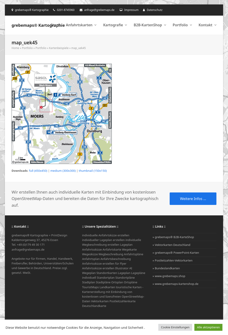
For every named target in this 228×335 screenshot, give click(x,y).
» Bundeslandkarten (166, 268)
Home (15, 48)
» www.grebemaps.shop (169, 276)
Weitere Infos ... (193, 198)
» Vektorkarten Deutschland (171, 245)
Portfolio (27, 48)
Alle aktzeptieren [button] (208, 327)
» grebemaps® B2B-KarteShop (173, 237)
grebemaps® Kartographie (38, 25)
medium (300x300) (63, 171)
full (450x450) (38, 171)
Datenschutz (154, 10)
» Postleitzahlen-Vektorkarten (172, 260)
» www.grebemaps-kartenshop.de (175, 284)
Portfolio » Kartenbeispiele (52, 48)
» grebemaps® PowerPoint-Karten (176, 253)
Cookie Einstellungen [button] (175, 327)
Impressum (131, 10)
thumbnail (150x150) (93, 171)
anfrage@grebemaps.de (99, 10)
